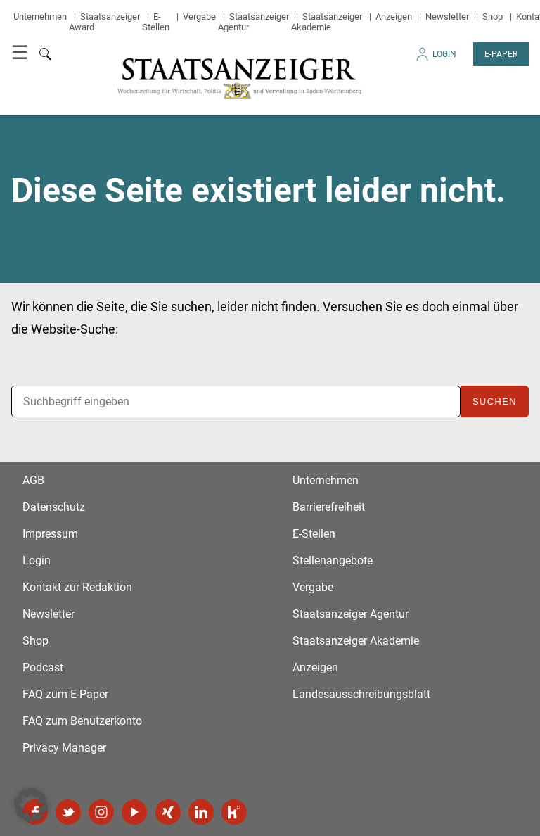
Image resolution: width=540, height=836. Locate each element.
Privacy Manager (64, 747)
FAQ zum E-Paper (65, 694)
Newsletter (447, 16)
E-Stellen (155, 21)
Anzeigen (393, 16)
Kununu (234, 812)
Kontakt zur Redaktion (77, 587)
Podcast (42, 667)
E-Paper (501, 54)
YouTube (134, 812)
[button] (31, 805)
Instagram (101, 812)
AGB (33, 480)
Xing (168, 812)
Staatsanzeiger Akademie (326, 21)
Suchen (494, 401)
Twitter (68, 812)
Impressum (50, 533)
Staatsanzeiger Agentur (350, 614)
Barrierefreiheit (328, 507)
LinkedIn (201, 812)
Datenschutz (53, 507)
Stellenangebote (332, 560)
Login (435, 58)
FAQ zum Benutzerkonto (82, 721)
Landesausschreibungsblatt (361, 694)
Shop (492, 16)
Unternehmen (40, 16)
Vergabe (199, 16)
